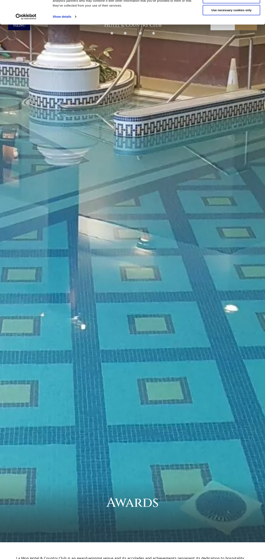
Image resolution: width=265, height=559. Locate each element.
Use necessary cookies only (231, 33)
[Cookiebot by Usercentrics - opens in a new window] (26, 40)
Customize (232, 22)
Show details (62, 40)
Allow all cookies (231, 10)
